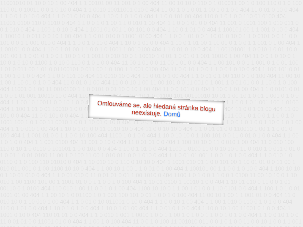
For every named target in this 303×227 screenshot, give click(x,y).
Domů (172, 114)
